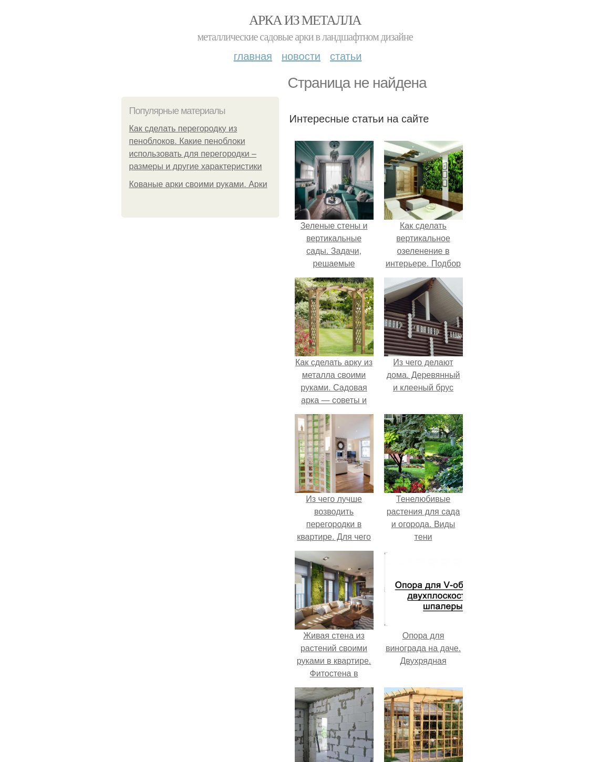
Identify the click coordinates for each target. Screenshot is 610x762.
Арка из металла (305, 20)
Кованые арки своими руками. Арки (198, 184)
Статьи (345, 56)
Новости (301, 56)
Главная (253, 56)
